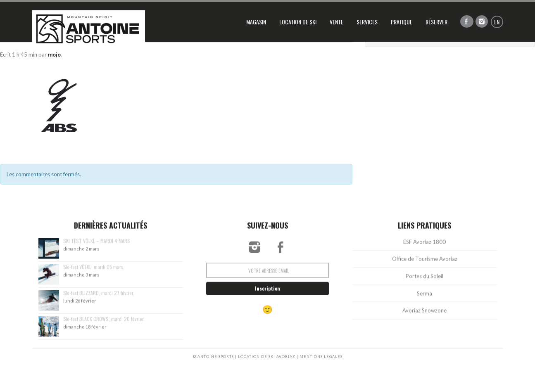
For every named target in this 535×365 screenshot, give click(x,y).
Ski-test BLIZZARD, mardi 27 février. (98, 296)
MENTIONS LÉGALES (321, 356)
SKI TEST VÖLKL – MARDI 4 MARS (96, 244)
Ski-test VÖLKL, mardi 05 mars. (93, 270)
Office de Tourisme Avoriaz (424, 263)
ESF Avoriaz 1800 (424, 245)
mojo (54, 54)
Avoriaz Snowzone (424, 314)
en (496, 21)
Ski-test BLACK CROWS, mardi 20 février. (104, 322)
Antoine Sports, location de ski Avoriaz (88, 28)
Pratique (401, 21)
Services (367, 21)
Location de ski (297, 21)
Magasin (256, 21)
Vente (336, 21)
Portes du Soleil (424, 280)
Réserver (436, 21)
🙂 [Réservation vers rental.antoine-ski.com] (267, 313)
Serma (424, 297)
